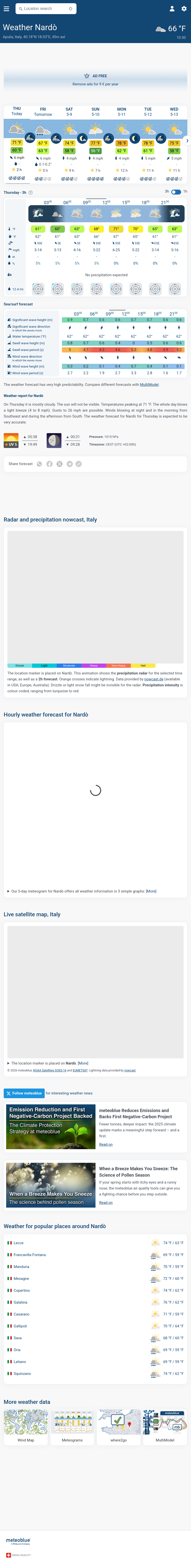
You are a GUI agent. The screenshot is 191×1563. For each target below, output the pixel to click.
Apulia (8, 37)
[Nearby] (70, 8)
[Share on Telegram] (70, 463)
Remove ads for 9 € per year (95, 78)
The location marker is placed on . (49, 1063)
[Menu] (6, 9)
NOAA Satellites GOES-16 (49, 1069)
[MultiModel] (165, 1427)
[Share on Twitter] (60, 463)
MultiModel (149, 384)
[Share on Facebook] (49, 463)
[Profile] (172, 8)
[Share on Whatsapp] (39, 463)
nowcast (129, 1069)
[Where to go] (119, 1427)
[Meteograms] (72, 1427)
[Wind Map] (26, 1427)
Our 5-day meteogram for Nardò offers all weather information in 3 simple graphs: (83, 890)
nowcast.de (153, 678)
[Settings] (184, 8)
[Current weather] (171, 31)
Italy (18, 37)
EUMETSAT (80, 1069)
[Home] (18, 1540)
